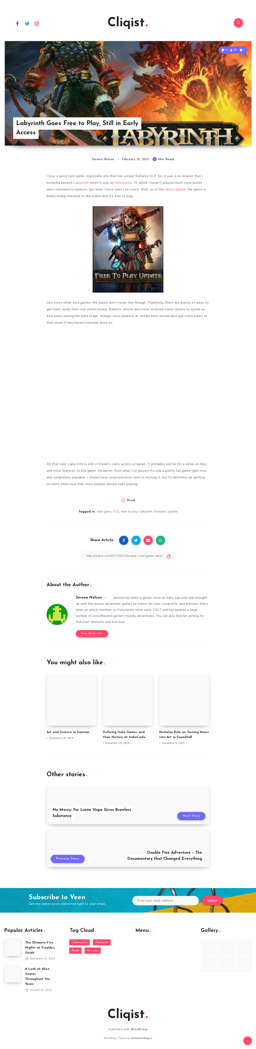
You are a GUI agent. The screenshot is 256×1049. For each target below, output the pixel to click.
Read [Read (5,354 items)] (75, 950)
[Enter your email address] (165, 900)
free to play (129, 512)
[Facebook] (18, 23)
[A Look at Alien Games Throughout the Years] (12, 974)
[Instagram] (37, 23)
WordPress (139, 1029)
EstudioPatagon (141, 1038)
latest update (175, 189)
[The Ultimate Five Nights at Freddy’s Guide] (12, 947)
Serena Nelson (89, 598)
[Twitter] (27, 23)
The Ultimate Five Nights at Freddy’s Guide (40, 947)
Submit (212, 900)
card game (104, 512)
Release (160, 512)
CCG (116, 512)
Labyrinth (146, 512)
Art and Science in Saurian (68, 732)
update (173, 512)
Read (131, 500)
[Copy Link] (128, 556)
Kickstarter (123, 182)
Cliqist (127, 23)
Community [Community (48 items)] (79, 942)
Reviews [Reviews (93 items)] (92, 950)
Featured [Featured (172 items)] (102, 942)
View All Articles (92, 633)
